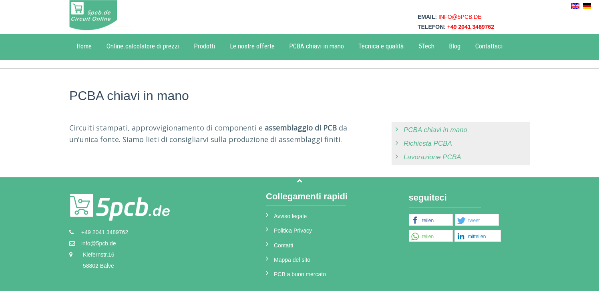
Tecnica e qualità (381, 46)
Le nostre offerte (252, 46)
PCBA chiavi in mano (316, 46)
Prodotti (204, 46)
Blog (454, 46)
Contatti (283, 245)
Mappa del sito (292, 260)
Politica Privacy (293, 230)
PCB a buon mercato (300, 274)
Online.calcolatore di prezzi (143, 46)
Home (84, 46)
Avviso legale (290, 216)
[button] (431, 220)
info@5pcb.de (460, 17)
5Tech (426, 46)
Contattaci (489, 46)
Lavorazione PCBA (432, 157)
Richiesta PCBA (428, 143)
